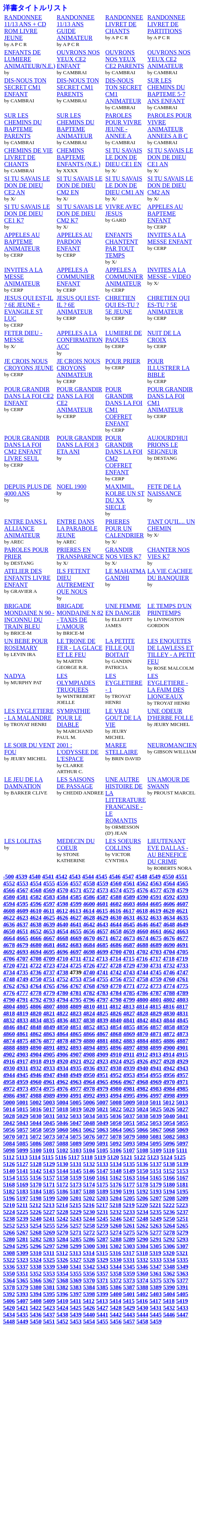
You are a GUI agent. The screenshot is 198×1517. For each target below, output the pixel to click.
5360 (142, 1273)
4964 (89, 1082)
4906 (62, 1054)
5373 (129, 1280)
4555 (49, 883)
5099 (22, 1150)
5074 (62, 1136)
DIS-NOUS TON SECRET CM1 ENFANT (25, 87)
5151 (156, 1171)
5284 (62, 1239)
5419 (182, 1301)
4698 (89, 951)
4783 (102, 993)
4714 (115, 958)
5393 (22, 1294)
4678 (9, 945)
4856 (142, 1027)
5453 (75, 1321)
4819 (22, 1013)
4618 (142, 910)
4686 (116, 945)
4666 (35, 938)
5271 (75, 1232)
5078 (116, 1136)
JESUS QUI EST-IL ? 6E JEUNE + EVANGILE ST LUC (28, 308)
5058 (35, 1129)
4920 (62, 1061)
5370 (89, 1280)
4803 (182, 999)
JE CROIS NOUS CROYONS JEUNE (28, 364)
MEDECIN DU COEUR (76, 844)
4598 (62, 904)
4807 (49, 1006)
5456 (116, 1321)
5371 (102, 1280)
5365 (22, 1280)
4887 (182, 1040)
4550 (168, 876)
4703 (156, 951)
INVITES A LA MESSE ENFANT (169, 238)
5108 (142, 1150)
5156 (35, 1177)
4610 (35, 910)
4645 (129, 924)
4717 (155, 958)
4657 (102, 931)
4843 (156, 1020)
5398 (89, 1294)
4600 (89, 904)
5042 (9, 1123)
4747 (182, 972)
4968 (142, 1082)
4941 (156, 1068)
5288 (116, 1239)
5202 (89, 1198)
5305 (156, 1246)
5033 (75, 1116)
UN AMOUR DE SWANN (168, 782)
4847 (22, 1027)
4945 (22, 1075)
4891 (49, 1047)
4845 (182, 1020)
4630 (116, 917)
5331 (129, 1259)
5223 (182, 1205)
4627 (75, 917)
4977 (75, 1088)
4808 (62, 1006)
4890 (35, 1047)
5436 (35, 1314)
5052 (142, 1123)
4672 (116, 938)
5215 (75, 1205)
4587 (102, 897)
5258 (89, 1225)
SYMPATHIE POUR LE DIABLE (73, 718)
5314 (89, 1253)
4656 (89, 931)
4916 (9, 1061)
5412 (89, 1301)
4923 (102, 1061)
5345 (129, 1266)
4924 (116, 1061)
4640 (62, 924)
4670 (89, 938)
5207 (156, 1198)
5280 (9, 1239)
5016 (35, 1109)
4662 (169, 931)
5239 (22, 1218)
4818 (9, 1013)
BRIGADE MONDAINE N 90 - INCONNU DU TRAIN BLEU (29, 616)
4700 (116, 951)
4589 (129, 897)
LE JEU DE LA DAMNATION (23, 782)
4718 (168, 958)
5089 (75, 1143)
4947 (49, 1075)
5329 (102, 1259)
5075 (75, 1136)
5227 (49, 1212)
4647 (156, 924)
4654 (62, 931)
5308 (9, 1253)
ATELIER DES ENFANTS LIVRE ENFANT (27, 578)
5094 (142, 1143)
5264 (169, 1225)
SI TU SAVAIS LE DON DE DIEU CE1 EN (123, 157)
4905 (49, 1054)
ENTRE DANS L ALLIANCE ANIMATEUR (25, 528)
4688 (142, 945)
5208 (169, 1198)
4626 (62, 917)
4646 (142, 924)
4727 (102, 965)
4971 (182, 1082)
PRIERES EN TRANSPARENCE (80, 553)
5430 (142, 1307)
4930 (9, 1068)
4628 (89, 917)
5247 (129, 1218)
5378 (9, 1287)
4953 (129, 1075)
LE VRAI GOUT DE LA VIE (123, 718)
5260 (116, 1225)
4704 (169, 951)
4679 (22, 945)
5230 (89, 1212)
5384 (89, 1287)
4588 (116, 897)
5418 (168, 1301)
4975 (49, 1088)
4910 (116, 1054)
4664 (9, 938)
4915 (182, 1054)
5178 (142, 1184)
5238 (9, 1218)
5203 (102, 1198)
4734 (9, 972)
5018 (62, 1109)
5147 (102, 1171)
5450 (35, 1321)
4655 (75, 931)
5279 (182, 1232)
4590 (142, 897)
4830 (169, 1013)
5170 (35, 1184)
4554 (35, 883)
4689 (156, 945)
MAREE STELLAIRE (121, 748)
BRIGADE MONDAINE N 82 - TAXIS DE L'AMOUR (80, 616)
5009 (129, 1102)
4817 (182, 1006)
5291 (156, 1239)
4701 (129, 951)
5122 (140, 1157)
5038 (142, 1116)
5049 (102, 1123)
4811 (102, 1006)
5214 (62, 1205)
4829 (156, 1013)
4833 (22, 1020)
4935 (75, 1068)
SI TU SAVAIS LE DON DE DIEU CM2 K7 (79, 213)
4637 (22, 924)
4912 (142, 1054)
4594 (9, 904)
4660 (142, 931)
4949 (75, 1075)
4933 (49, 1068)
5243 (75, 1218)
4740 (89, 972)
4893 (75, 1047)
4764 (35, 986)
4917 (22, 1061)
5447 (182, 1314)
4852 (89, 1027)
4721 (22, 965)
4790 (9, 999)
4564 (169, 883)
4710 (62, 958)
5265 (182, 1225)
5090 (89, 1143)
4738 (62, 972)
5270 (62, 1232)
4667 (49, 938)
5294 (9, 1246)
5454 (89, 1321)
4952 (116, 1075)
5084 (9, 1143)
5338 (35, 1266)
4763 (22, 986)
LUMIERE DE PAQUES (123, 336)
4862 (35, 1034)
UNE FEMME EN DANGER (123, 609)
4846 (9, 1027)
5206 (142, 1198)
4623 (22, 917)
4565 (182, 883)
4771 (129, 986)
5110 (168, 1150)
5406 (9, 1301)
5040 (169, 1116)
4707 (22, 958)
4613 (75, 910)
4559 (102, 883)
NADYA (14, 676)
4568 (35, 890)
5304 (142, 1246)
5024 (142, 1109)
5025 (156, 1109)
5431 (156, 1307)
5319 (155, 1253)
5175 (102, 1184)
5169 (22, 1184)
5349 (182, 1266)
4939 (129, 1068)
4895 (102, 1047)
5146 (89, 1171)
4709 (49, 958)
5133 (102, 1164)
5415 (129, 1301)
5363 (182, 1273)
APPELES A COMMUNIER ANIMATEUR (124, 277)
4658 (116, 931)
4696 (62, 951)
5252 (9, 1225)
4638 (35, 924)
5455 (102, 1321)
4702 (142, 951)
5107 (129, 1150)
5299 (75, 1246)
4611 (48, 910)
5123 (153, 1157)
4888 (9, 1047)
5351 (22, 1273)
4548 (141, 876)
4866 (89, 1034)
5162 (116, 1177)
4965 (102, 1082)
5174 (89, 1184)
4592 (169, 897)
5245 (102, 1218)
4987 (22, 1095)
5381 (49, 1287)
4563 (156, 883)
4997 (156, 1095)
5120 (113, 1157)
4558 (89, 883)
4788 (169, 993)
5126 (9, 1164)
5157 (49, 1177)
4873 (182, 1034)
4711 (75, 958)
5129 (49, 1164)
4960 (35, 1082)
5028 (9, 1116)
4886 (169, 1040)
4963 (75, 1082)
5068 (169, 1129)
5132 (89, 1164)
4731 (156, 965)
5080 (142, 1136)
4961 (49, 1082)
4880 (89, 1040)
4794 (62, 999)
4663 (182, 931)
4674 (142, 938)
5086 (35, 1143)
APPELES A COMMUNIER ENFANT (76, 277)
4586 (89, 897)
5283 (49, 1239)
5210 (9, 1205)
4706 (9, 958)
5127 (22, 1164)
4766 (62, 986)
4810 (89, 1006)
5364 (9, 1280)
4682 (62, 945)
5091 (102, 1143)
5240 (35, 1218)
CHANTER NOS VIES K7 (168, 553)
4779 (49, 993)
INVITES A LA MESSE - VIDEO (169, 273)
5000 (9, 1102)
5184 (35, 1191)
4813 (129, 1006)
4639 (49, 924)
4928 (169, 1061)
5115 (48, 1157)
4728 (116, 965)
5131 (75, 1164)
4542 (61, 876)
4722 (35, 965)
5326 (62, 1259)
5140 (9, 1171)
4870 (142, 1034)
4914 (168, 1054)
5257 (75, 1225)
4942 (169, 1068)
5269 (49, 1232)
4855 (129, 1027)
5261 (129, 1225)
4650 (9, 931)
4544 (88, 876)
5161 (102, 1177)
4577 (156, 890)
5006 (89, 1102)
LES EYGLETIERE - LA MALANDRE (29, 714)
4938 (116, 1068)
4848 (35, 1027)
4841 (129, 1020)
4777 (22, 993)
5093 (129, 1143)
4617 (129, 910)
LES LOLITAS (22, 841)
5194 (169, 1191)
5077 (102, 1136)
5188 (89, 1191)
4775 (182, 986)
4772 (142, 986)
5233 (129, 1212)
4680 (35, 945)
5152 (169, 1171)
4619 (155, 910)
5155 (22, 1177)
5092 (116, 1143)
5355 (75, 1273)
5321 (182, 1253)
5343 (102, 1266)
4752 (62, 979)
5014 (9, 1109)
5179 (156, 1184)
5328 (89, 1259)
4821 (49, 1013)
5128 (35, 1164)
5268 (35, 1232)
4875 (22, 1040)
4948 (62, 1075)
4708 (35, 958)
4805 (22, 1006)
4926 (142, 1061)
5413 (102, 1301)
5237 (182, 1212)
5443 (129, 1314)
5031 (49, 1116)
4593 (182, 897)
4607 (182, 904)
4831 (182, 1013)
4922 (89, 1061)
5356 (89, 1273)
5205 (129, 1198)
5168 (9, 1184)
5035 (102, 1116)
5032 (62, 1116)
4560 (116, 883)
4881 (102, 1040)
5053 (156, 1123)
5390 (169, 1287)
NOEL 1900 (71, 486)
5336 (9, 1266)
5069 (182, 1129)
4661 (156, 931)
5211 (22, 1205)
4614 (89, 910)
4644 (116, 924)
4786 (142, 993)
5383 (75, 1287)
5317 (129, 1253)
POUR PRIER (122, 361)
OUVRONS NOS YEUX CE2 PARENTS (124, 59)
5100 (35, 1150)
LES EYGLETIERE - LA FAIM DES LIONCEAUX (167, 686)
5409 (49, 1301)
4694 (35, 951)
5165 (156, 1177)
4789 (182, 993)
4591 (156, 897)
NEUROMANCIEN (172, 745)
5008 (116, 1102)
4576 (142, 890)
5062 (89, 1129)
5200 (62, 1198)
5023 (129, 1109)
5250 (169, 1218)
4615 (102, 910)
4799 (129, 999)
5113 (21, 1157)
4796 (89, 999)
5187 (75, 1191)
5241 (49, 1218)
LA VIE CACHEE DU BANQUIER (170, 574)
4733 (182, 965)
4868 (116, 1034)
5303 (129, 1246)
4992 (89, 1095)
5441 (102, 1314)
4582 (35, 897)
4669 (75, 938)
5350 (9, 1273)
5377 (182, 1280)
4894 (89, 1047)
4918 (35, 1061)
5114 (34, 1157)
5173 (75, 1184)
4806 (35, 1006)
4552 (9, 883)
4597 (49, 904)
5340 (62, 1266)
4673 (129, 938)
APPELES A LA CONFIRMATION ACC (80, 340)
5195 (182, 1191)
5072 (35, 1136)
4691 (182, 945)
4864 (62, 1034)
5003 (49, 1102)
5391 (182, 1287)
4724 (62, 965)
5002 (35, 1102)
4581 (22, 897)
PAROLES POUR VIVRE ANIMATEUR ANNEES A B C (169, 125)
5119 (100, 1157)
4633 (156, 917)
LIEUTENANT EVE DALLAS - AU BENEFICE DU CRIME (167, 851)
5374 (142, 1280)
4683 (75, 945)
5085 (22, 1143)
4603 (129, 904)
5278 (169, 1232)
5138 (169, 1164)
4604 (142, 904)
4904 (35, 1054)
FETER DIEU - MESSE (23, 336)
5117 (73, 1157)
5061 (75, 1129)
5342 (89, 1266)
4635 (182, 917)
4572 (89, 890)
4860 (9, 1034)
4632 (142, 917)
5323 (22, 1259)
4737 (49, 972)
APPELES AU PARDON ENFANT (74, 242)
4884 (142, 1040)
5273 (102, 1232)
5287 (102, 1239)
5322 (9, 1259)
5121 (126, 1157)
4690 (169, 945)
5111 (181, 1150)
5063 (102, 1129)
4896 (116, 1047)
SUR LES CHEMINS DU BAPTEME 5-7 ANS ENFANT (166, 90)
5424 (62, 1307)
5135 (129, 1164)
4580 (9, 897)
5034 (89, 1116)
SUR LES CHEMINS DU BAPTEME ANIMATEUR (75, 125)
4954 (142, 1075)
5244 (89, 1218)
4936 (89, 1068)
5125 (179, 1157)
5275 (129, 1232)
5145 (75, 1171)
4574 (116, 890)
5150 (142, 1171)
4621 (182, 910)
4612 (62, 910)
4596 (35, 904)
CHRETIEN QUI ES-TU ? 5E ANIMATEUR (168, 305)
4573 (102, 890)
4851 (75, 1027)
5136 (142, 1164)
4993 (102, 1095)
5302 (116, 1246)
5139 (182, 1164)
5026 (169, 1109)
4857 (156, 1027)
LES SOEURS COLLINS (123, 844)
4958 (9, 1082)
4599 (75, 904)
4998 (169, 1095)
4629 (102, 917)
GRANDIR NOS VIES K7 (123, 553)
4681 (49, 945)
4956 (169, 1075)
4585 (75, 897)
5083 (182, 1136)
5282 (35, 1239)
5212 (35, 1205)
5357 (102, 1273)
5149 (129, 1171)
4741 (102, 972)
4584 (62, 897)
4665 (22, 938)
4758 (142, 979)
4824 (89, 1013)
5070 (9, 1136)
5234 (142, 1212)
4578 (169, 890)
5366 (35, 1280)
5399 (102, 1294)
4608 (9, 910)
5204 (116, 1198)
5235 (156, 1212)
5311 (48, 1253)
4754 (89, 979)
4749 (22, 979)
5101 (49, 1150)
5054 (169, 1123)
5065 (129, 1129)
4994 (116, 1095)
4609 (22, 910)
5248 (142, 1218)
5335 (182, 1259)
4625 (49, 917)
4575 (129, 890)
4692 (9, 951)
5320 (168, 1253)
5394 (35, 1294)
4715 (129, 958)
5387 (129, 1287)
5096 (169, 1143)
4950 (89, 1075)
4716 (142, 958)
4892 (62, 1047)
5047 (75, 1123)
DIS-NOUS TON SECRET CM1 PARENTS (78, 87)
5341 (75, 1266)
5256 (62, 1225)
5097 (182, 1143)
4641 (75, 924)
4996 (142, 1095)
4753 (75, 979)
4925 (129, 1061)
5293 (182, 1239)
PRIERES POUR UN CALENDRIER (124, 528)
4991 (75, 1095)
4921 (75, 1061)
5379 (22, 1287)
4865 (75, 1034)
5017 (49, 1109)
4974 (35, 1088)
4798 (116, 999)
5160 (89, 1177)
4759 (156, 979)
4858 (169, 1027)
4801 (156, 999)
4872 (169, 1034)
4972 (9, 1088)
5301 (102, 1246)
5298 (62, 1246)
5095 (156, 1143)
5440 (89, 1314)
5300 (89, 1246)
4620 (168, 910)
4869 (129, 1034)
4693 (22, 951)
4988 (35, 1095)
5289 (129, 1239)
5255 (49, 1225)
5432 (169, 1307)
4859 (182, 1027)
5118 (86, 1157)
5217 (102, 1205)
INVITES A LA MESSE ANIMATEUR (23, 277)
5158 (62, 1177)
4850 (62, 1027)
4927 (156, 1061)
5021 (102, 1109)
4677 (182, 938)
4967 (129, 1082)
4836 (62, 1020)
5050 (116, 1123)
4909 (102, 1054)
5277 (156, 1232)
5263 (156, 1225)
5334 (169, 1259)
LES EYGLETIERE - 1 (124, 683)
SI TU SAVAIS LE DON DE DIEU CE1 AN (170, 157)
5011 (155, 1102)
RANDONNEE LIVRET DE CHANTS (124, 24)
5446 (169, 1314)
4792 (35, 999)
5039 (156, 1116)
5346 (142, 1266)
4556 (62, 883)
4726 (89, 965)
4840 (116, 1020)
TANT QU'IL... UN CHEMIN (171, 525)
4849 (49, 1027)
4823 (75, 1013)
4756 (116, 979)
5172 (62, 1184)
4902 (9, 1054)
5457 (129, 1321)
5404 (169, 1294)
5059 (49, 1129)
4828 (142, 1013)
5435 (22, 1314)
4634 (169, 917)
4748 (9, 979)
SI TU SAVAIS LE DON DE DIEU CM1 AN (124, 185)
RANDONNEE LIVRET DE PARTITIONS (166, 24)
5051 (129, 1123)
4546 (114, 876)
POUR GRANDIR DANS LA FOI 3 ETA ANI (79, 445)
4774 (169, 986)
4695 (49, 951)
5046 (62, 1123)
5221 (155, 1205)
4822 (62, 1013)
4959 (22, 1082)
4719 (182, 958)
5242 (62, 1218)
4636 (9, 924)
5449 (22, 1321)
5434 (9, 1314)
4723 (49, 965)
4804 (9, 1006)
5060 (62, 1129)
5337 (22, 1266)
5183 (22, 1191)
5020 (89, 1109)
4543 (75, 876)
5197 (22, 1198)
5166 (169, 1177)
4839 (102, 1020)
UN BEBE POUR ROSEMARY (26, 644)
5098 (9, 1150)
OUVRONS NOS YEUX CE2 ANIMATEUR (168, 59)
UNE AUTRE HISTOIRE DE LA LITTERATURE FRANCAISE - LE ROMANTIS (125, 800)
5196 (9, 1198)
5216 (89, 1205)
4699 (102, 951)
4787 (156, 993)
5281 (22, 1239)
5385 (102, 1287)
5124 (166, 1157)
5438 (62, 1314)
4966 (116, 1082)
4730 (142, 965)
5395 (49, 1294)
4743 (129, 972)
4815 (155, 1006)
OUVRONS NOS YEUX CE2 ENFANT (78, 59)
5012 (168, 1102)
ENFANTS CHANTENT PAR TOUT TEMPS (121, 245)
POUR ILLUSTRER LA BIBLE (168, 368)
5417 (155, 1301)
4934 (62, 1068)
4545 (101, 876)
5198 (35, 1198)
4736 (35, 972)
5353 (49, 1273)
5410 (62, 1301)
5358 (116, 1273)
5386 (116, 1287)
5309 (22, 1253)
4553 (22, 883)
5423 (49, 1307)
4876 (35, 1040)
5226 (35, 1212)
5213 (48, 1205)
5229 (75, 1212)
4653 (49, 931)
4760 (169, 979)
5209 (182, 1198)
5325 (49, 1259)
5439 (75, 1314)
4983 (156, 1088)
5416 (142, 1301)
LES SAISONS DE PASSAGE (75, 782)
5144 (62, 1171)
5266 (9, 1232)
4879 (75, 1040)
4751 (49, 979)
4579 (182, 890)
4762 (9, 986)
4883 (129, 1040)
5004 (62, 1102)
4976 (62, 1088)
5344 (116, 1266)
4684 (89, 945)
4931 (22, 1068)
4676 (169, 938)
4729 (129, 965)
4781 (75, 993)
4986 (9, 1095)
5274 (116, 1232)
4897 (129, 1047)
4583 (49, 897)
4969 (156, 1082)
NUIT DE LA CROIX (164, 336)
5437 (49, 1314)
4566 (9, 890)
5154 (9, 1177)
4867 (102, 1034)
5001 (22, 1102)
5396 (62, 1294)
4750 (35, 979)
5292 (169, 1239)
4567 (22, 890)
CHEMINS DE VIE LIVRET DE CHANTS (28, 157)
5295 (22, 1246)
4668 (62, 938)
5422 (35, 1307)
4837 (75, 1020)
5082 (169, 1136)
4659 (129, 931)
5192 (142, 1191)
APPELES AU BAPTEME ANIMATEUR (22, 242)
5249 (156, 1218)
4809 (75, 1006)
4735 (22, 972)
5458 (142, 1321)
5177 (129, 1184)
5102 (62, 1150)
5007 (102, 1102)
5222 (168, 1205)
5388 (142, 1287)
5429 (129, 1307)
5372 (116, 1280)
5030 (35, 1116)
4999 (182, 1095)
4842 (142, 1020)
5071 (22, 1136)
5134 (116, 1164)
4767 (75, 986)
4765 (49, 986)
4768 (89, 986)
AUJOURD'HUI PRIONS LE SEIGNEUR (167, 445)
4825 (102, 1013)
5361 (156, 1273)
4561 (129, 883)
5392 (9, 1294)
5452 (62, 1321)
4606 (169, 904)
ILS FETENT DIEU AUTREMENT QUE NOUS (75, 581)
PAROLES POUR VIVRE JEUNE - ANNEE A (123, 125)
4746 (169, 972)
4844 (169, 1020)
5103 (75, 1150)
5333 (156, 1259)
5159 (75, 1177)
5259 (102, 1225)
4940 (142, 1068)
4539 (21, 876)
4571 (75, 890)
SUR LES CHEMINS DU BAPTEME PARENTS (23, 125)
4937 (102, 1068)
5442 (116, 1314)
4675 (156, 938)
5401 (129, 1294)
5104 (89, 1150)
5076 (89, 1136)
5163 (129, 1177)
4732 (169, 965)
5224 (9, 1212)
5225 (22, 1212)
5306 (169, 1246)
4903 (22, 1054)
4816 (168, 1006)
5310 (35, 1253)
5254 (35, 1225)
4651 (22, 931)
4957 (182, 1075)
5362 (169, 1273)
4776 (9, 993)
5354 (62, 1273)
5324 (35, 1259)
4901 (182, 1047)
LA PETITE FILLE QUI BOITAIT (120, 648)
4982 (142, 1088)
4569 (49, 890)
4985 (182, 1088)
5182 (9, 1191)
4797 (102, 999)
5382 (62, 1287)
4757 (129, 979)
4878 (62, 1040)
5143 (49, 1171)
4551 (181, 876)
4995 (129, 1095)
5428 (116, 1307)
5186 (62, 1191)
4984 (169, 1088)
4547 (128, 876)
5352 (35, 1273)
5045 (49, 1123)
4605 (156, 904)
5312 (62, 1253)
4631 (129, 917)
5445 (156, 1314)
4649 (182, 924)
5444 (142, 1314)
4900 (169, 1047)
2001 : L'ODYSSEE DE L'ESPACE (77, 752)
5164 (142, 1177)
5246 (116, 1218)
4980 (116, 1088)
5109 (156, 1150)
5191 (129, 1191)
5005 (75, 1102)
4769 (102, 986)
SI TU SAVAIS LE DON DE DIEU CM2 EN (79, 185)
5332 (142, 1259)
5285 (75, 1239)
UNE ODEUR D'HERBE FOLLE (170, 714)
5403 (156, 1294)
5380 (35, 1287)
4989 (49, 1095)
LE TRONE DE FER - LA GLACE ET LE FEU (79, 648)
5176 (116, 1184)
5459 (156, 1321)
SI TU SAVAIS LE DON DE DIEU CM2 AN (170, 185)
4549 (154, 876)
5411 (75, 1301)
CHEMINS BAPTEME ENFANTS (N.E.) (78, 157)
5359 (129, 1273)
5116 (61, 1157)
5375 (156, 1280)
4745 (156, 972)
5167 (182, 1177)
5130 (62, 1164)
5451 (49, 1321)
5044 (35, 1123)
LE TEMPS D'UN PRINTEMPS (169, 609)
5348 (169, 1266)
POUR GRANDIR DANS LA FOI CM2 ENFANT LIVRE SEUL (27, 448)
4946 (35, 1075)
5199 (49, 1198)
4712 (89, 958)
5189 (102, 1191)
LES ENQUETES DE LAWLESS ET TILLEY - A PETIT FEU (171, 651)
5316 (115, 1253)
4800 (142, 999)
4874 (9, 1040)
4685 (102, 945)
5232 (116, 1212)
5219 (129, 1205)
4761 (182, 979)
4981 (129, 1088)
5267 (22, 1232)
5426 (89, 1307)
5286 (89, 1239)
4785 (129, 993)
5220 (142, 1205)
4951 (102, 1075)
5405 (182, 1294)
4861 (22, 1034)
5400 (116, 1294)
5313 (75, 1253)
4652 (35, 931)
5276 (142, 1232)
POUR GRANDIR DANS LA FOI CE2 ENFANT (29, 396)
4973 (22, 1088)
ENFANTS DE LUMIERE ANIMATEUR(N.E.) (29, 59)
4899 (156, 1047)
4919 (49, 1061)
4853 (102, 1027)
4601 (102, 904)
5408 (35, 1301)
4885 (156, 1040)
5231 (102, 1212)
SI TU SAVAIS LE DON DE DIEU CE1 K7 (27, 213)
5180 (169, 1184)
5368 (62, 1280)
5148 (116, 1171)
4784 (116, 993)
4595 (22, 904)
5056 (9, 1129)
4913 (155, 1054)
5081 (156, 1136)
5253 (22, 1225)
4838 (89, 1020)
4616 (115, 910)
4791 (22, 999)
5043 (22, 1123)
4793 (49, 999)
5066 (142, 1129)
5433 (182, 1307)
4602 (116, 904)
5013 (182, 1102)
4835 (49, 1020)
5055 (182, 1123)
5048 (89, 1123)
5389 (156, 1287)
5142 (35, 1171)
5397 (75, 1294)
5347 (156, 1266)
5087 (49, 1143)
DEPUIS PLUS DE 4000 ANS (27, 490)
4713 (102, 958)
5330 (116, 1259)
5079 (129, 1136)
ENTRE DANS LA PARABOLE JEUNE (77, 528)
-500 (8, 876)
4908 (89, 1054)
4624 (35, 917)
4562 (142, 883)
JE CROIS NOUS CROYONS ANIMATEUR (78, 368)
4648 (169, 924)
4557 (75, 883)
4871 (156, 1034)
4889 (22, 1047)
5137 (156, 1164)
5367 (49, 1280)
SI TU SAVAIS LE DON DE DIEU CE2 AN (27, 185)
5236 (169, 1212)
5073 (49, 1136)
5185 (49, 1191)
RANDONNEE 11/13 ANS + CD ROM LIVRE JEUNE (25, 27)
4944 (9, 1075)
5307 (182, 1246)
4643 (102, 924)
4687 (129, 945)
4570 (62, 890)
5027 (182, 1109)
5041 (182, 1116)
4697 (75, 951)
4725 (75, 965)
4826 (116, 1013)
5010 (142, 1102)
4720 (9, 965)
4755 (102, 979)
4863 (49, 1034)
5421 (22, 1307)
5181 (182, 1184)
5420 (9, 1307)
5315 (102, 1253)
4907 (75, 1054)
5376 (169, 1280)
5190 (116, 1191)
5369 (75, 1280)
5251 (182, 1218)
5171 (49, 1184)
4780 (62, 993)
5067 (156, 1129)
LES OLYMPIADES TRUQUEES (76, 683)
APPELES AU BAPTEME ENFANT (165, 213)
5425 (75, 1307)
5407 (22, 1301)
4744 (142, 972)
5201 (75, 1198)
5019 (75, 1109)
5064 (116, 1129)
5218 (115, 1205)
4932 (35, 1068)
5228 (62, 1212)
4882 (116, 1040)
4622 (9, 917)
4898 (142, 1047)
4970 (169, 1082)
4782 (89, 993)
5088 (62, 1143)
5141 (22, 1171)
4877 (49, 1040)
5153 (182, 1171)
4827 (129, 1013)
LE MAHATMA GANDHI (125, 574)
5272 (89, 1232)
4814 (142, 1006)
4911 (129, 1054)
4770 (116, 986)
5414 (115, 1301)
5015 (22, 1109)
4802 (169, 999)
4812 (115, 1006)
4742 (116, 972)
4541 (48, 876)
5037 (129, 1116)
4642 (89, 924)
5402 (142, 1294)
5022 (116, 1109)
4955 (156, 1075)
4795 (75, 999)
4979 (102, 1088)
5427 (102, 1307)
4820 (35, 1013)
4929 (182, 1061)
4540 (35, 876)
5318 (142, 1253)
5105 (102, 1150)
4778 (35, 993)
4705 (182, 951)
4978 (89, 1088)
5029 (22, 1116)
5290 (142, 1239)
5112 (8, 1157)
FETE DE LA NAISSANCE (164, 490)
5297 (49, 1246)
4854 (116, 1027)
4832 (9, 1020)
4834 (35, 1020)
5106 (116, 1150)
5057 (22, 1129)
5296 (35, 1246)
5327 (75, 1259)
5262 (142, 1225)
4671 (102, 938)
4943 (182, 1068)
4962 (62, 1082)
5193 (156, 1191)
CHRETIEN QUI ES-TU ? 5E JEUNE (122, 305)
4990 (62, 1095)
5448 (9, 1321)
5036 (116, 1116)
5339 (49, 1266)
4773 (156, 986)
